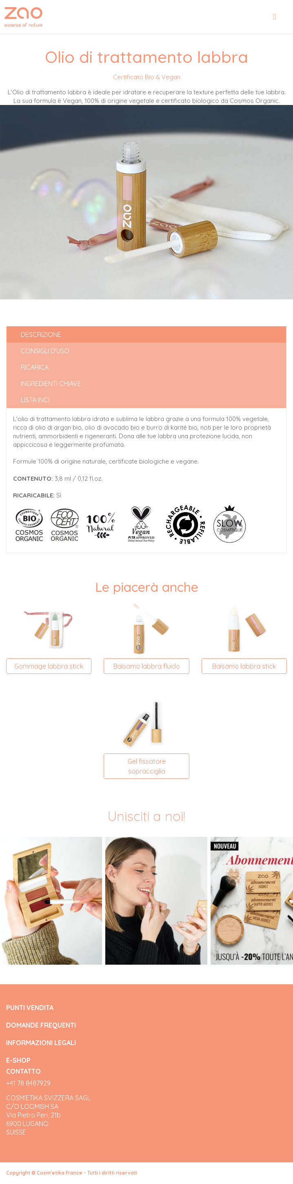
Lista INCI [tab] (35, 400)
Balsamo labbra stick (244, 666)
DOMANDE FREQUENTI (41, 1025)
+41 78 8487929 (28, 1083)
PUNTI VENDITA (29, 1008)
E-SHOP (18, 1060)
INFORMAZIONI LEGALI (41, 1043)
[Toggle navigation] (274, 16)
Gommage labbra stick (48, 666)
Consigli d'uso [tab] (45, 351)
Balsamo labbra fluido (146, 666)
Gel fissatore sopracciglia (147, 766)
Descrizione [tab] (41, 334)
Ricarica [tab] (35, 367)
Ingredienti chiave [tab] (51, 383)
